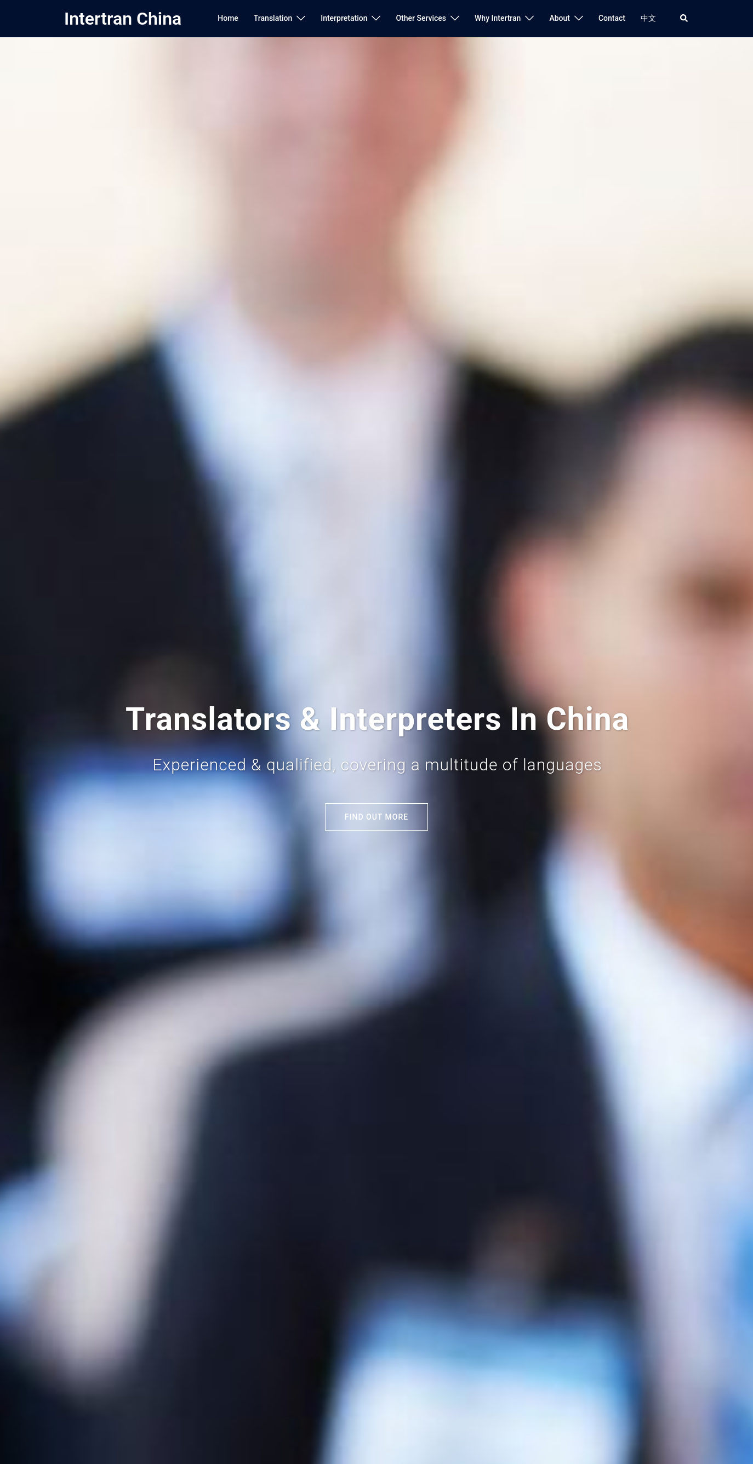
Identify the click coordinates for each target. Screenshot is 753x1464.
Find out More (376, 817)
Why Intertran (498, 18)
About (559, 18)
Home (228, 18)
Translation (273, 18)
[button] (684, 18)
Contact (611, 18)
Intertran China (122, 18)
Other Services (421, 18)
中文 (648, 18)
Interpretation (344, 18)
